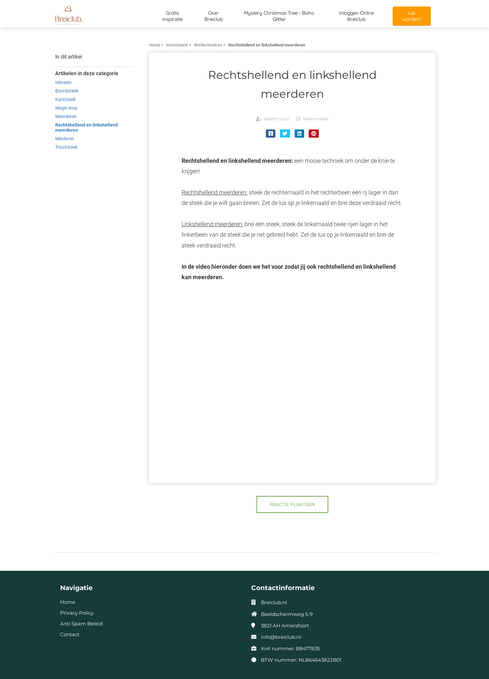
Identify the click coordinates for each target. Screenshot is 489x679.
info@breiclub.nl (281, 637)
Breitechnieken (316, 119)
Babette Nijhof (276, 119)
